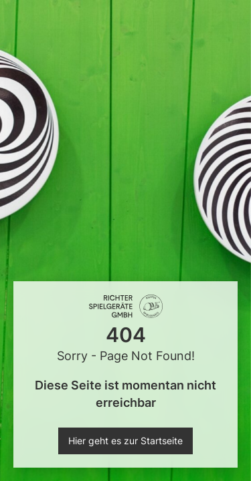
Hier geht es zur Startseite (125, 440)
